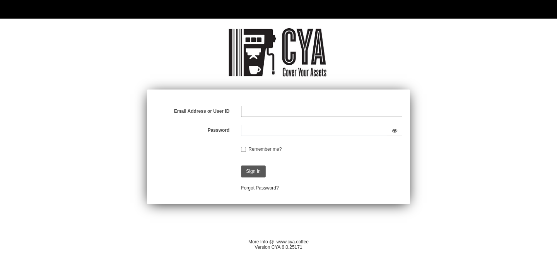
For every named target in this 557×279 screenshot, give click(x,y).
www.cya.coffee (293, 242)
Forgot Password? (259, 188)
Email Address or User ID (202, 111)
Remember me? (265, 149)
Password (219, 130)
